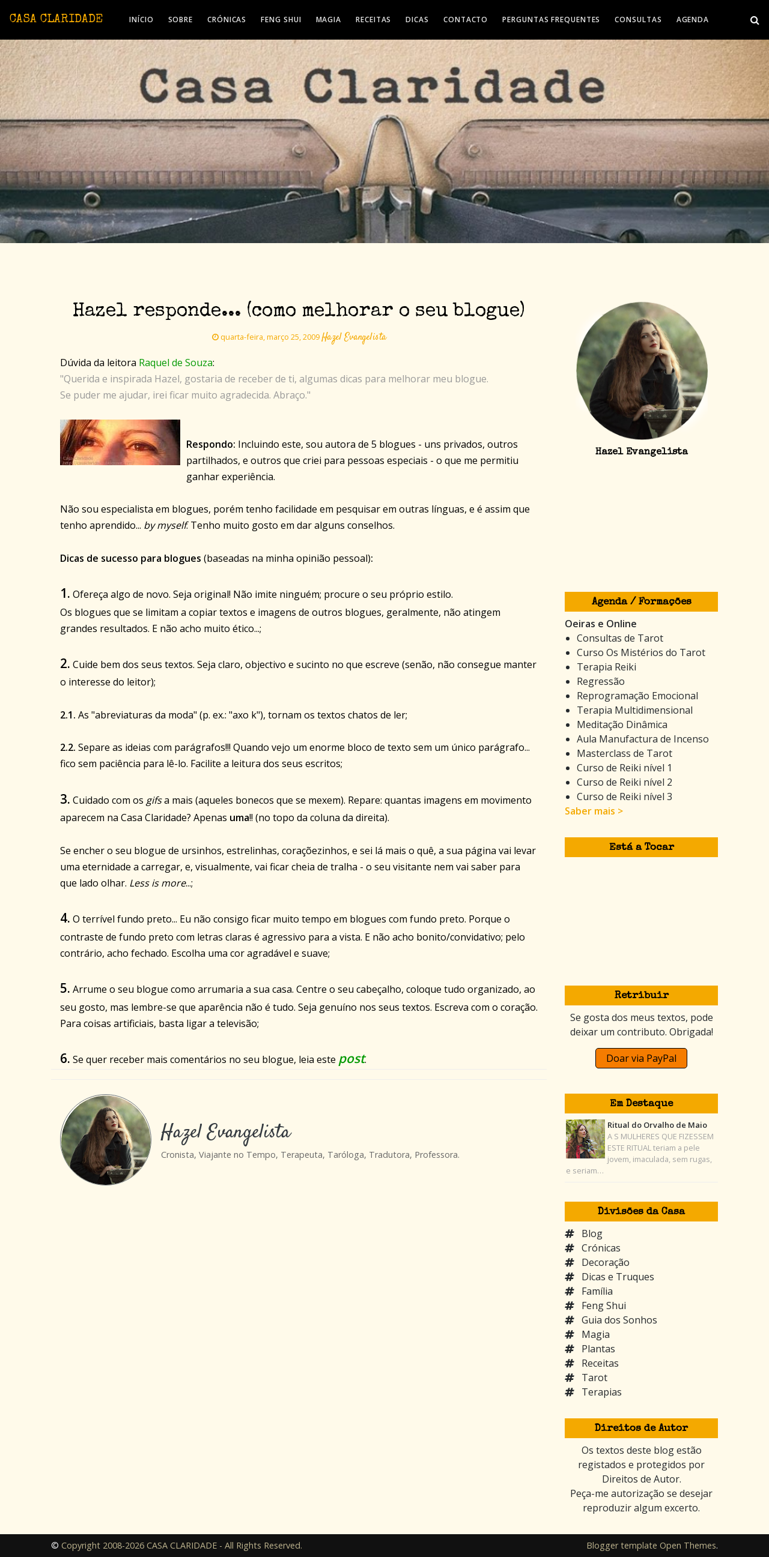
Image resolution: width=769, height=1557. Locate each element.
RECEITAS (373, 19)
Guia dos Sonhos (619, 1320)
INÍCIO (141, 19)
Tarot (594, 1377)
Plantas (598, 1348)
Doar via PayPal (641, 1058)
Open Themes (688, 1545)
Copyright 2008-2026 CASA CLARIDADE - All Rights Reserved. (181, 1545)
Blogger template (621, 1545)
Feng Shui (604, 1305)
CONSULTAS (638, 19)
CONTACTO (465, 19)
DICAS (417, 19)
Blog (592, 1233)
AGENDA (692, 19)
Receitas (600, 1363)
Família (597, 1291)
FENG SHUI (281, 19)
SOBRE (180, 19)
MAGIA (329, 19)
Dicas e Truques (618, 1276)
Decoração (606, 1262)
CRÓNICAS (226, 19)
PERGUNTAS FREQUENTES (551, 19)
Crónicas (601, 1247)
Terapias (602, 1392)
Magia (596, 1334)
